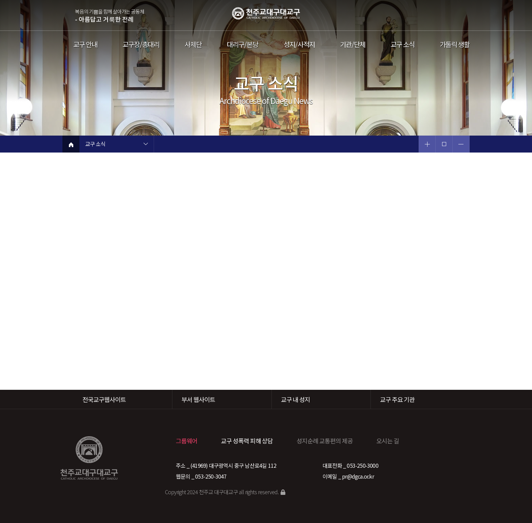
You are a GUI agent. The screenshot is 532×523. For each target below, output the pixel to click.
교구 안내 (85, 44)
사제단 (193, 44)
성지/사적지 (299, 44)
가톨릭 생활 (455, 44)
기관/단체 (352, 44)
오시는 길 (387, 440)
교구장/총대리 (140, 44)
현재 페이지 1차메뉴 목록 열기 (145, 144)
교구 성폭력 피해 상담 (247, 440)
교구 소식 (403, 44)
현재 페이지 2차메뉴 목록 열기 (220, 144)
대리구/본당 (242, 44)
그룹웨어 (186, 440)
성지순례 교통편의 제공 (325, 440)
